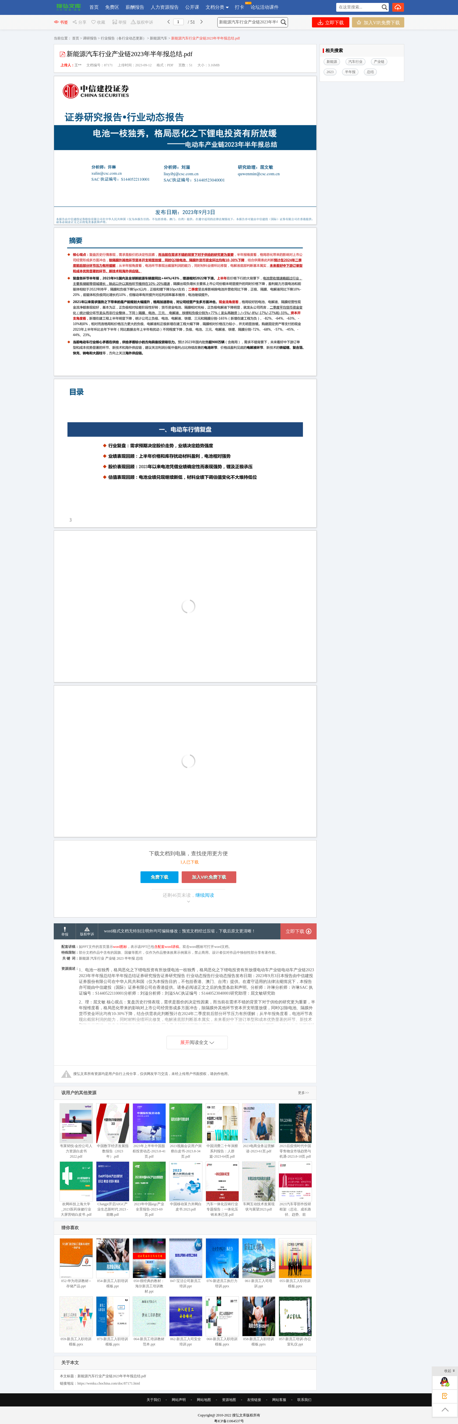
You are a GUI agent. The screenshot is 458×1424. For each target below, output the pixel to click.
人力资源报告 (165, 7)
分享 (79, 22)
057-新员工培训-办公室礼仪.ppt (295, 1321)
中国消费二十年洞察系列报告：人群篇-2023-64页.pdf (222, 1130)
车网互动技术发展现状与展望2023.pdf (258, 1186)
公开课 (192, 7)
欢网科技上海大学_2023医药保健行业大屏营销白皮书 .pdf (76, 1189)
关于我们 (154, 1400)
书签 (61, 22)
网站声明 (179, 1400)
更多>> (303, 1093)
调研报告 (90, 38)
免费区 (112, 7)
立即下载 (331, 22)
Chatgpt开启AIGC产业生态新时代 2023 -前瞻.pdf (112, 1189)
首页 (94, 7)
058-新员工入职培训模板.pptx (258, 1321)
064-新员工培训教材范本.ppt (149, 1321)
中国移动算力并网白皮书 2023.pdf (185, 1186)
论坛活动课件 (265, 7)
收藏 (98, 22)
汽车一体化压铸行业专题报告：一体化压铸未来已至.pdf (222, 1189)
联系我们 (304, 1400)
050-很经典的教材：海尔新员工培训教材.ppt (149, 1265)
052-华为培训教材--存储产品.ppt (76, 1263)
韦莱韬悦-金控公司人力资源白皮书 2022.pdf (76, 1130)
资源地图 (229, 1400)
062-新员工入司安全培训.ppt (185, 1321)
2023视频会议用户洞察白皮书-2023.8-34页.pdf (185, 1130)
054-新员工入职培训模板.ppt (112, 1263)
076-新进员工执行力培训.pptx (222, 1263)
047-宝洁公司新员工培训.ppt (185, 1263)
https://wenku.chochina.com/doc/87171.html (108, 1383)
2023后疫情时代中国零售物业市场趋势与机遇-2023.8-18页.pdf (295, 1130)
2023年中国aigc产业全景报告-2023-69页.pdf (149, 1189)
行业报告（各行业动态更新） (123, 38)
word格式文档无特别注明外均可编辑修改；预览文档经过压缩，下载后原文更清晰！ (180, 931)
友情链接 (254, 1400)
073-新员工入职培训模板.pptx (112, 1321)
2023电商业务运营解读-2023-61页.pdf (258, 1128)
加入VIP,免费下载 (378, 22)
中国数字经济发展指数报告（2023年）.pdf (112, 1130)
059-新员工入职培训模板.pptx (76, 1321)
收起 (449, 1371)
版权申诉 (142, 22)
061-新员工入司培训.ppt (258, 1263)
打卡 (239, 6)
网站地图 (204, 1400)
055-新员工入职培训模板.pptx (295, 1263)
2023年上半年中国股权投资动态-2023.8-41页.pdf (149, 1130)
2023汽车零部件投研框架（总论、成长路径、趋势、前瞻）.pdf (295, 1191)
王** (77, 65)
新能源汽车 (158, 38)
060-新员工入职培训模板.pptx (222, 1321)
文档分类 (215, 7)
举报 (119, 22)
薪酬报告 (135, 7)
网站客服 (279, 1400)
